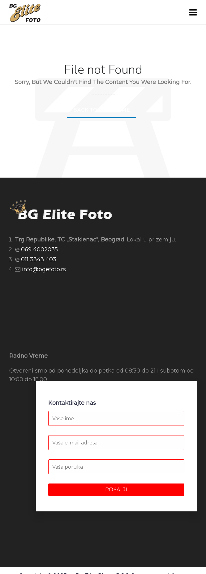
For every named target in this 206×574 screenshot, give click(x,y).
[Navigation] (193, 12)
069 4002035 (39, 249)
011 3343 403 (38, 259)
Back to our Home (101, 110)
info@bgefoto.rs (44, 269)
